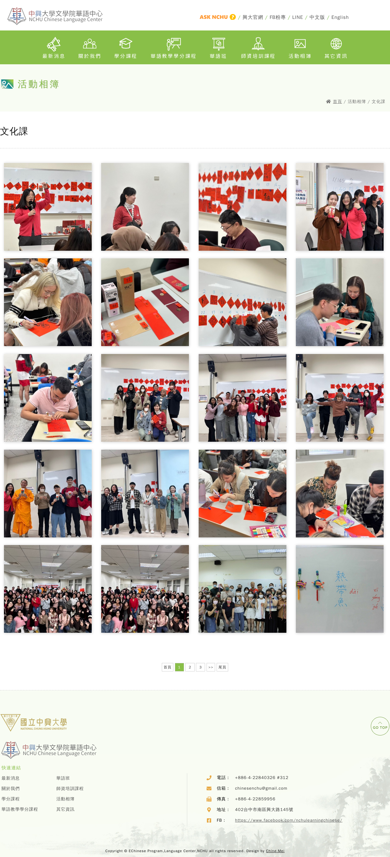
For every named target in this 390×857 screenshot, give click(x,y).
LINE (297, 17)
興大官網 (253, 17)
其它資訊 (336, 46)
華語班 (219, 46)
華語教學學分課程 (174, 46)
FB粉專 (278, 17)
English (340, 17)
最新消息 (54, 46)
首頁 (337, 101)
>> (210, 667)
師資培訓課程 (258, 46)
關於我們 (89, 46)
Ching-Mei (275, 850)
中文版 (317, 17)
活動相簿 (300, 46)
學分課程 (125, 46)
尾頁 (222, 667)
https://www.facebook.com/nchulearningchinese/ (288, 820)
